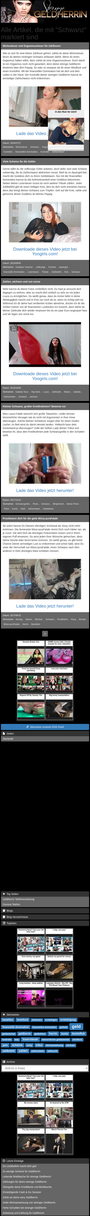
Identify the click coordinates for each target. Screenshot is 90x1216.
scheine (17, 1045)
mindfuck (77, 1039)
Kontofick (8, 152)
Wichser (38, 619)
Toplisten (10, 923)
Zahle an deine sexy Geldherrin (20, 1197)
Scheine (52, 267)
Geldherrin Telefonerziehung (18, 899)
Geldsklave (48, 509)
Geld (23, 509)
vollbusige (40, 267)
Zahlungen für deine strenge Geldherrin (25, 1181)
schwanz (23, 396)
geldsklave (39, 1034)
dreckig (18, 619)
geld (76, 1026)
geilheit (63, 1027)
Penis (35, 504)
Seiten (8, 733)
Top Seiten (11, 894)
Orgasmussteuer (63, 147)
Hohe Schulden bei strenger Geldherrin (24, 1207)
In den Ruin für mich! (66, 104)
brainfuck (22, 1019)
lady (17, 1039)
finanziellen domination (44, 1027)
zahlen (23, 1050)
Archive (9, 1061)
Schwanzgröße (22, 504)
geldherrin (25, 1033)
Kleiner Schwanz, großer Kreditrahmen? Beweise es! (34, 406)
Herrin (25, 624)
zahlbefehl (8, 1050)
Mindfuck (78, 147)
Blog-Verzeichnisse (15, 917)
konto (64, 1033)
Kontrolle (44, 152)
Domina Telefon (11, 904)
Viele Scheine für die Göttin (19, 161)
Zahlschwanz (58, 152)
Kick (66, 272)
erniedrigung (68, 1019)
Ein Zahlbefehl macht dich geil (19, 1166)
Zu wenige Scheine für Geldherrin (21, 1171)
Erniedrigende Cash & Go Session (22, 1192)
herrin (53, 1033)
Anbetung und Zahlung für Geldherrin (23, 1213)
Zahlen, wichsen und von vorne (21, 281)
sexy (29, 1045)
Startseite (8, 738)
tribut (39, 1045)
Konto (15, 509)
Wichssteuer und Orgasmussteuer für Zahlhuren (32, 45)
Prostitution (62, 619)
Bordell (82, 619)
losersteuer (30, 1039)
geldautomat (8, 1034)
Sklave (67, 392)
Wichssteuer (21, 147)
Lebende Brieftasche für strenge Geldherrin (27, 1176)
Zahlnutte (56, 392)
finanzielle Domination (14, 272)
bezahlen (7, 1019)
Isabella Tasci (21, 392)
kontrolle (6, 1039)
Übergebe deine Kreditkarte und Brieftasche (27, 1187)
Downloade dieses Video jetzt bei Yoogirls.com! (45, 251)
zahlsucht (52, 1051)
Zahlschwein (9, 396)
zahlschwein (37, 1051)
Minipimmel (58, 504)
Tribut (6, 509)
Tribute (45, 272)
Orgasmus (47, 147)
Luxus (46, 392)
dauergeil (63, 267)
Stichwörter (11, 1014)
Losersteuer (33, 272)
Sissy (73, 619)
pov (5, 1045)
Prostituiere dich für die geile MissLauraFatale (30, 518)
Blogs (8, 910)
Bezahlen (35, 624)
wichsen (34, 396)
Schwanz (34, 147)
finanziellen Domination (26, 152)
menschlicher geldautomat (55, 1039)
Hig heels (35, 392)
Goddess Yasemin (24, 267)
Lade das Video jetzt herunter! (45, 133)
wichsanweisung (54, 1045)
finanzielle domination (15, 1027)
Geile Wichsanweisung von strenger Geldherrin (29, 1202)
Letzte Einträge (13, 1161)
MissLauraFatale (11, 624)
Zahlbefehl (56, 272)
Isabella (77, 392)
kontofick (78, 1033)
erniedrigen (51, 1020)
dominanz (37, 1020)
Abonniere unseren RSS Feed (45, 727)
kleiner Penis (73, 504)
